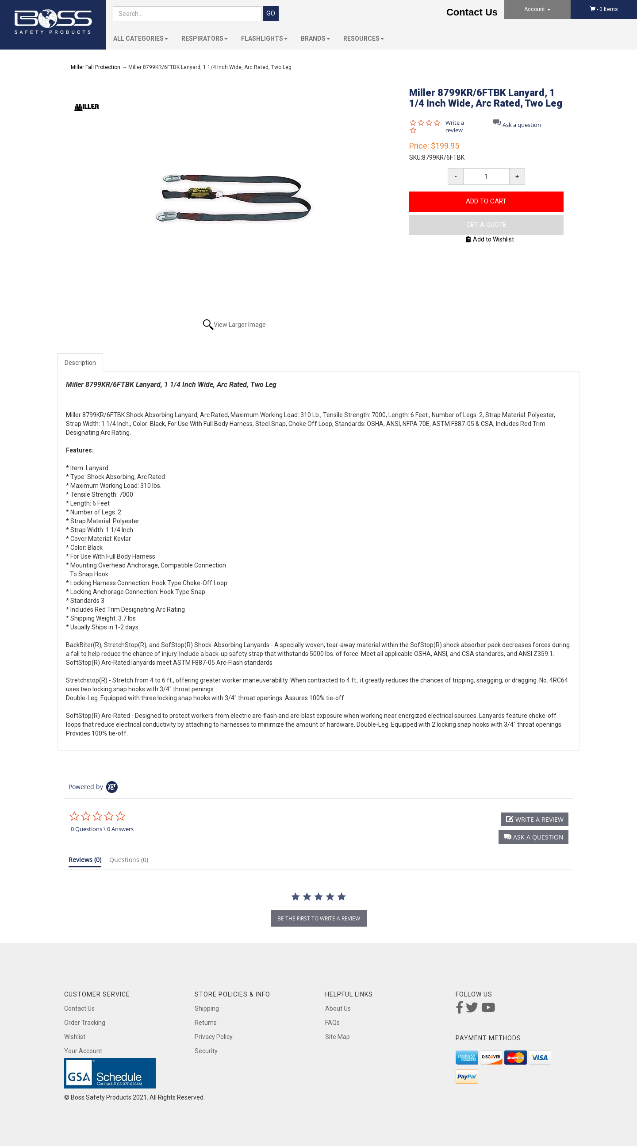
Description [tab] (80, 362)
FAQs (332, 1022)
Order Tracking (84, 1022)
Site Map (337, 1036)
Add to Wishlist (490, 239)
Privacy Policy (214, 1036)
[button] (533, 837)
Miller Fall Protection (95, 67)
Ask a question (522, 125)
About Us (338, 1008)
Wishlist (74, 1036)
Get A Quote (486, 225)
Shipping (207, 1008)
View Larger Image (240, 324)
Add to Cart (486, 201)
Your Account (83, 1050)
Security (206, 1050)
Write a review (454, 126)
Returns (206, 1022)
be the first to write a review (318, 918)
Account (537, 9)
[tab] (85, 861)
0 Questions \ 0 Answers (102, 829)
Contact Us (472, 12)
